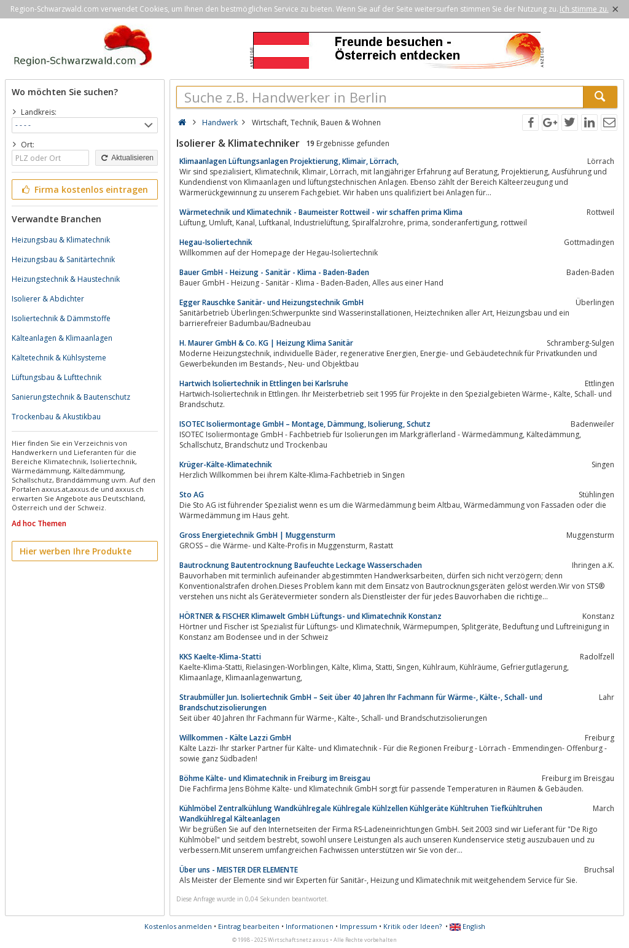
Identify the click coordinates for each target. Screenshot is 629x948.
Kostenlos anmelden (178, 926)
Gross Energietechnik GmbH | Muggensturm (257, 535)
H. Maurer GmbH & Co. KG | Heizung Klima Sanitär (266, 343)
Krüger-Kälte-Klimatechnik (225, 464)
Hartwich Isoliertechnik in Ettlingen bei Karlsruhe (263, 383)
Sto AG (191, 494)
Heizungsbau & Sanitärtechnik (63, 259)
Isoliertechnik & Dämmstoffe (61, 318)
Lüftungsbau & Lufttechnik (56, 377)
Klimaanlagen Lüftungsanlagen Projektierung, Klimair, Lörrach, (289, 161)
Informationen (310, 926)
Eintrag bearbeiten (248, 926)
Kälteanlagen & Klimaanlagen (62, 338)
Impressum (358, 926)
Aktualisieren (127, 157)
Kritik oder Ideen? (412, 926)
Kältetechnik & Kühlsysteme (59, 357)
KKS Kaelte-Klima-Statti (220, 656)
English (467, 926)
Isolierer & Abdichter (48, 298)
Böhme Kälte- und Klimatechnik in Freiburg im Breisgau (274, 778)
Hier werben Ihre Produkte (75, 551)
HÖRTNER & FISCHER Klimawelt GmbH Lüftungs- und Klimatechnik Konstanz (310, 616)
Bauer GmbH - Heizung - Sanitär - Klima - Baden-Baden (274, 272)
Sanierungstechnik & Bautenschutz (71, 397)
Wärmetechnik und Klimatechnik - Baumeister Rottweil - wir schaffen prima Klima (321, 212)
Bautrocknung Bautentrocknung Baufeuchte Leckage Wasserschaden (300, 565)
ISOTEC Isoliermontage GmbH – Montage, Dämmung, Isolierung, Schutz (305, 424)
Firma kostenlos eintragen (84, 189)
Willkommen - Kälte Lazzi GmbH (235, 737)
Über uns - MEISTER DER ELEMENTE (238, 869)
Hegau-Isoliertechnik (215, 242)
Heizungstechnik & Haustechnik (66, 279)
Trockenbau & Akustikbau (56, 416)
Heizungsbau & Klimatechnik (61, 240)
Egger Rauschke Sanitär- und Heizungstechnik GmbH (271, 302)
